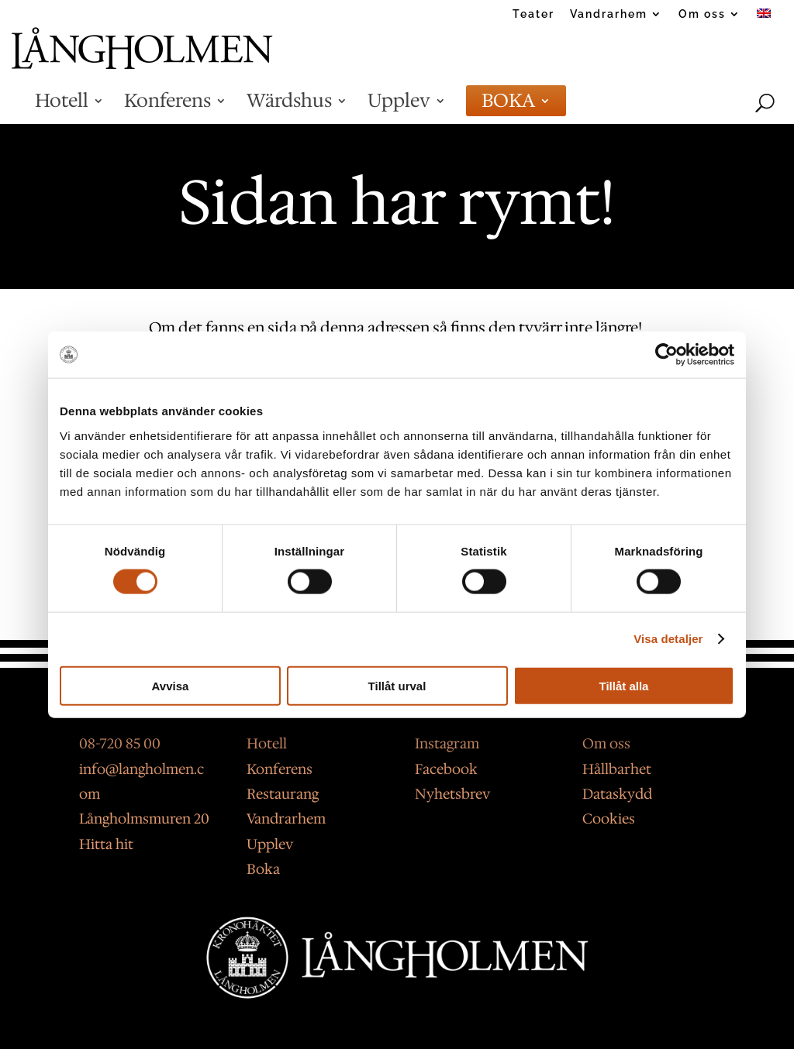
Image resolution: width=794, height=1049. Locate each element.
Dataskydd (617, 794)
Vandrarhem (608, 14)
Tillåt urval (397, 685)
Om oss (702, 14)
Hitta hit (106, 844)
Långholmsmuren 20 (144, 819)
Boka (263, 869)
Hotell (61, 107)
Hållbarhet (616, 769)
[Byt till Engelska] (764, 18)
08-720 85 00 (120, 743)
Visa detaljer (668, 638)
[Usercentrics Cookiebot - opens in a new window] (666, 354)
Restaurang (283, 794)
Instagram (447, 743)
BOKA (508, 107)
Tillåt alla (624, 685)
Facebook (446, 769)
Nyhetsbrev (452, 794)
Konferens (167, 107)
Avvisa (170, 685)
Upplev (399, 107)
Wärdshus (289, 107)
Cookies (608, 819)
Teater (533, 14)
